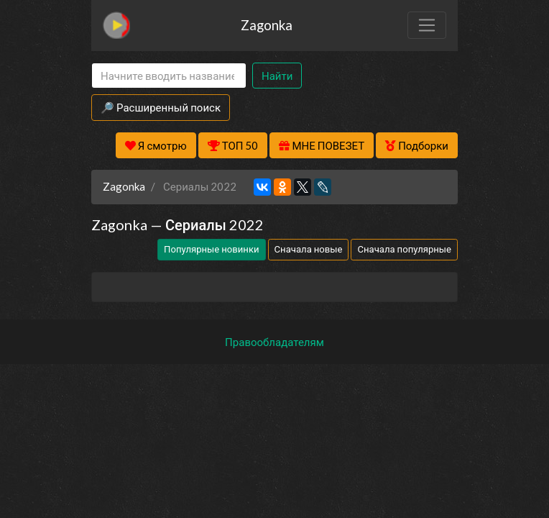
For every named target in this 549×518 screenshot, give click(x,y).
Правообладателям (274, 341)
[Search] (168, 76)
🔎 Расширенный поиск (161, 107)
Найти (277, 75)
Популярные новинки (211, 249)
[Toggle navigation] (426, 25)
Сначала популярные (404, 249)
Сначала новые (308, 249)
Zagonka (266, 25)
